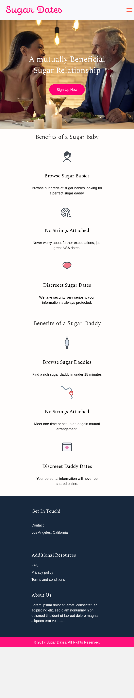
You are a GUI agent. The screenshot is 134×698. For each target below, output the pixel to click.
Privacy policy (42, 572)
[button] (129, 10)
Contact (37, 525)
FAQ (35, 565)
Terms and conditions (48, 580)
